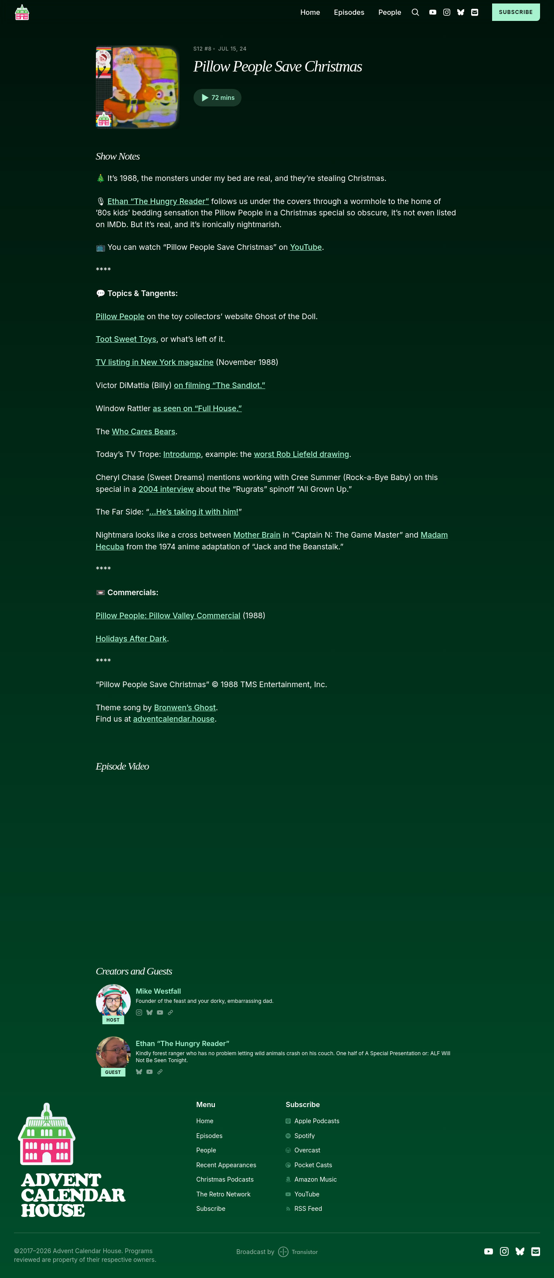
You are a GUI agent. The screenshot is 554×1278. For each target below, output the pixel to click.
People (389, 12)
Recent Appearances (226, 1165)
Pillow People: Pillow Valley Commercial (168, 615)
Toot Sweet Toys (126, 339)
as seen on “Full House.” (197, 408)
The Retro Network (223, 1194)
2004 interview (166, 489)
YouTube (306, 247)
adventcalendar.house (173, 718)
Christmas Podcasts (225, 1179)
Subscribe (516, 12)
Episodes (349, 12)
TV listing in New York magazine (155, 362)
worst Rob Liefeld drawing (301, 454)
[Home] (152, 11)
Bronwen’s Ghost (185, 707)
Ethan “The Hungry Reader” (158, 201)
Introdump (182, 454)
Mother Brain (256, 534)
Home (310, 12)
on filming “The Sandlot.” (219, 385)
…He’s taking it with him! (193, 511)
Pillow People (120, 316)
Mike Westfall (158, 991)
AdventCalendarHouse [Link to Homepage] (73, 1195)
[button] (218, 97)
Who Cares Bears (143, 431)
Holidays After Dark (131, 638)
